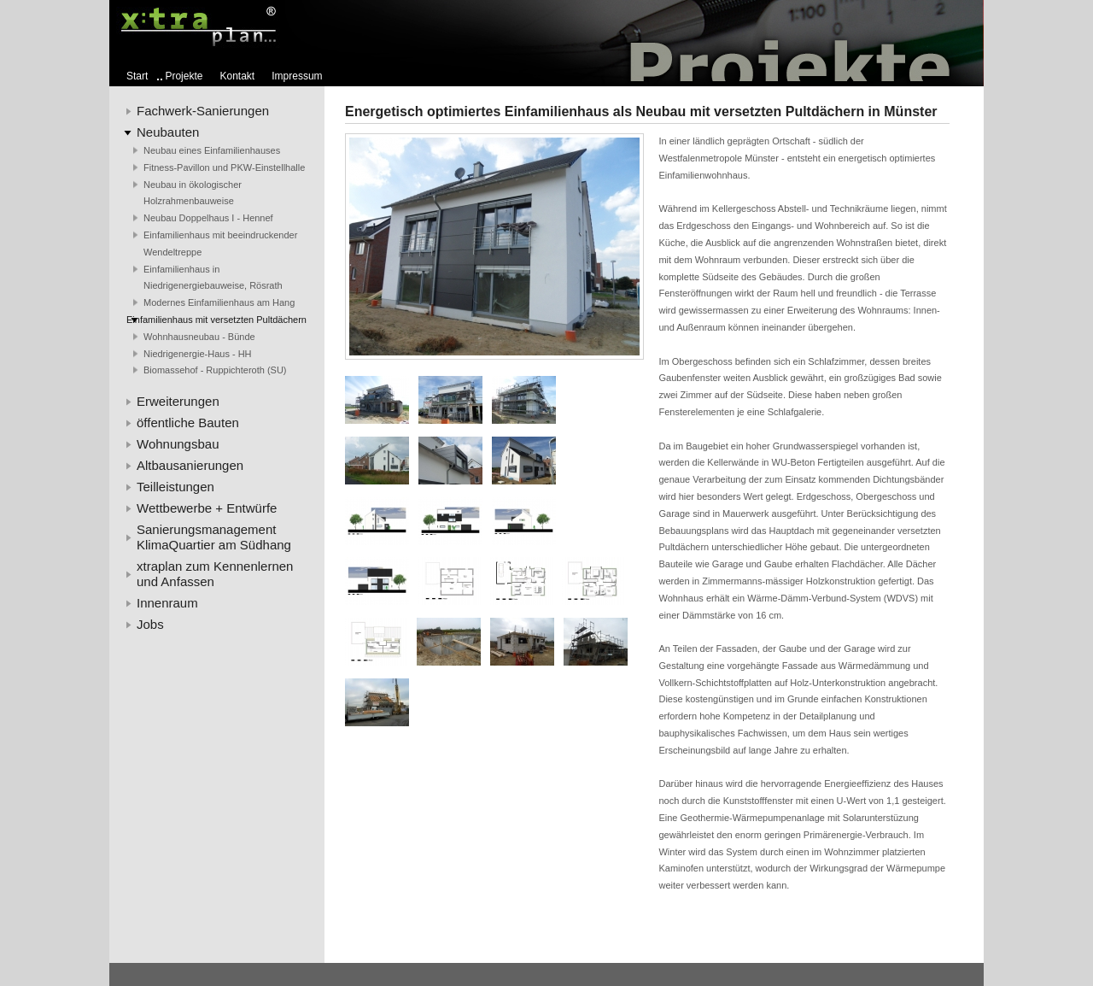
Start (137, 76)
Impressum (297, 76)
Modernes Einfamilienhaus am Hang (219, 302)
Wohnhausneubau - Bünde (199, 337)
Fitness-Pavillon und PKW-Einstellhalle (224, 167)
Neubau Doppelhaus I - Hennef (208, 218)
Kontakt (237, 76)
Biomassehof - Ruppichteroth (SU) (215, 370)
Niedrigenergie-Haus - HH (197, 354)
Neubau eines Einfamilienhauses (211, 150)
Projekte (183, 76)
